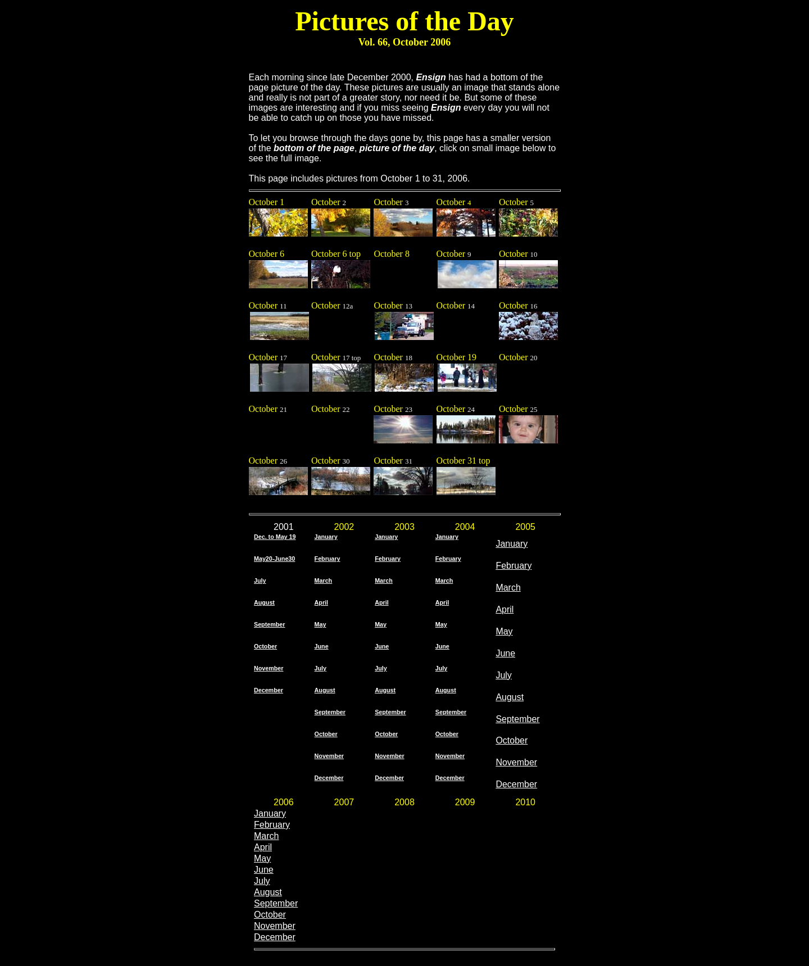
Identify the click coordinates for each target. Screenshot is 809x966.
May (504, 631)
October (512, 740)
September (517, 719)
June (505, 653)
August (510, 697)
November (516, 762)
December (516, 784)
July (503, 675)
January (270, 813)
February (272, 824)
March (266, 836)
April (263, 847)
